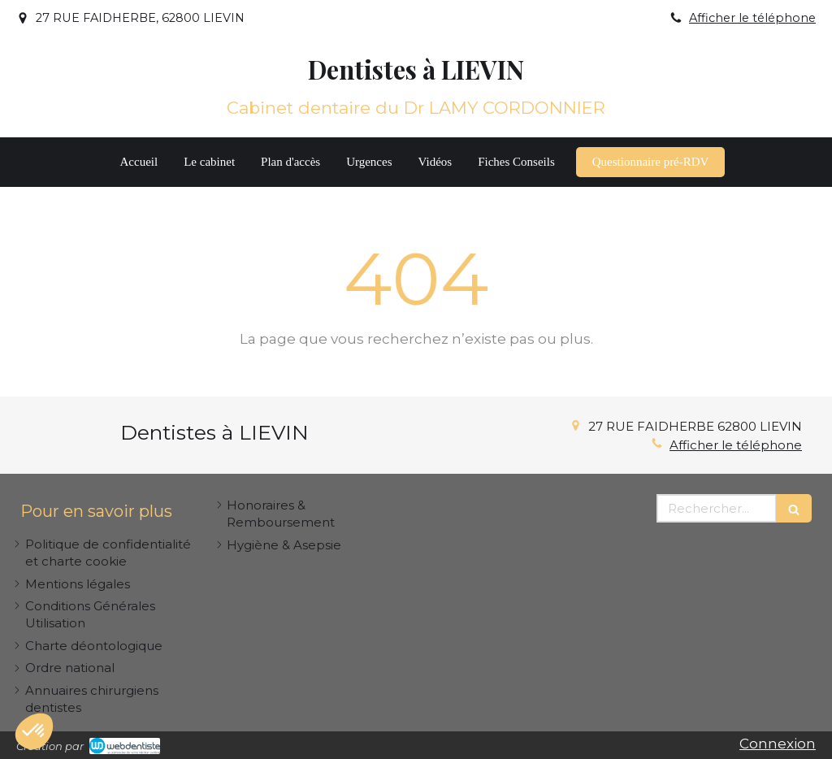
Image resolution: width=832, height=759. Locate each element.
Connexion (777, 743)
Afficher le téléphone (752, 18)
